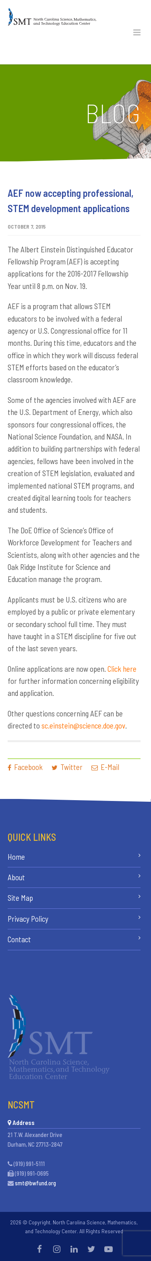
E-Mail (105, 767)
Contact (19, 939)
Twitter (67, 767)
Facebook (25, 767)
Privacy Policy (28, 918)
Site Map (20, 897)
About (16, 877)
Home (16, 856)
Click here (122, 668)
